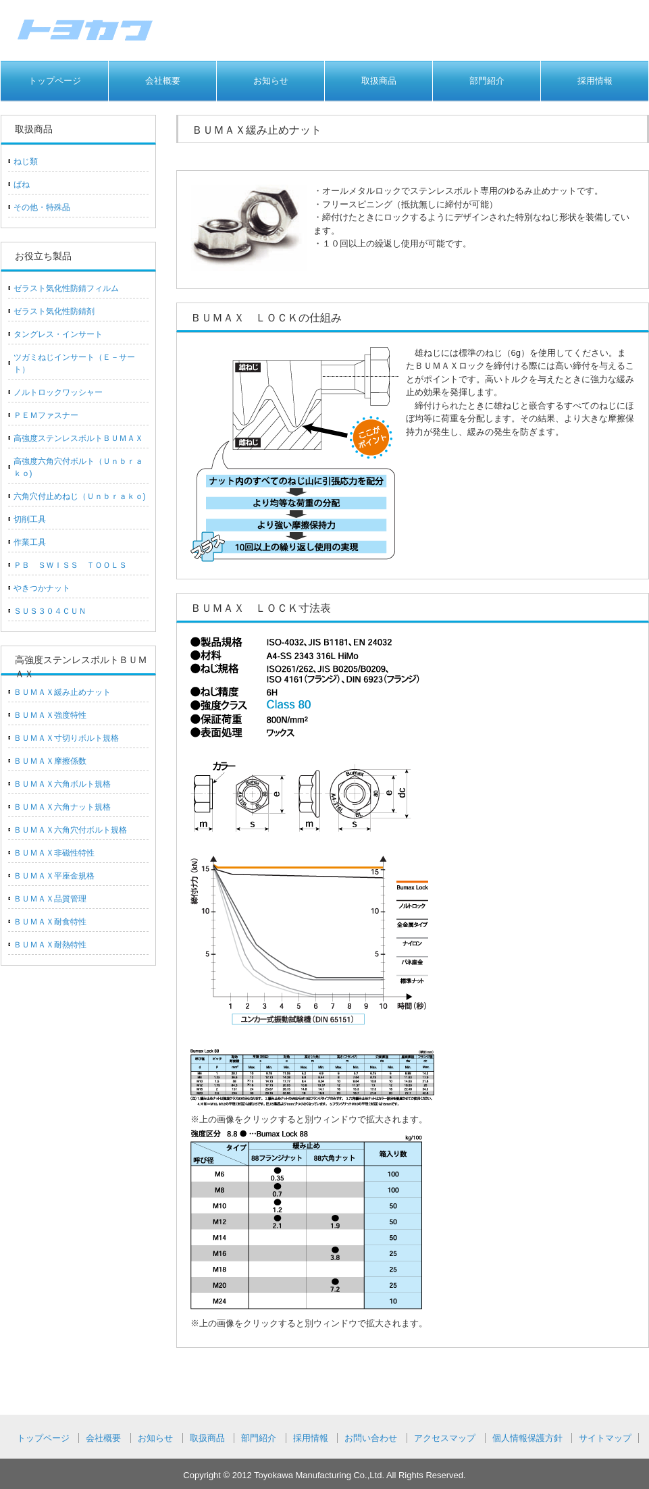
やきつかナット (42, 588)
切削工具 (30, 519)
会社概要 (162, 81)
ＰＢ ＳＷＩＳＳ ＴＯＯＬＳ (70, 565)
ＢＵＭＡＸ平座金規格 (54, 876)
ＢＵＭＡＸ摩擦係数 (50, 761)
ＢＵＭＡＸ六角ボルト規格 (62, 784)
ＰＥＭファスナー (46, 415)
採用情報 (595, 81)
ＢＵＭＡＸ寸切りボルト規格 (66, 738)
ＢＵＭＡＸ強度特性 (50, 715)
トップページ (54, 81)
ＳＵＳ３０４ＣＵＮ (50, 611)
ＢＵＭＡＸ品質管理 (50, 899)
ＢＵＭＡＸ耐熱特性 (50, 944)
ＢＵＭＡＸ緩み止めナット (62, 692)
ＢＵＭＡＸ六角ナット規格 (62, 807)
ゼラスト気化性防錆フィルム (66, 288)
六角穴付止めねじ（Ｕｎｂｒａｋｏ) (80, 496)
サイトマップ (605, 1438)
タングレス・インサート (58, 334)
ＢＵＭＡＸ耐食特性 (50, 921)
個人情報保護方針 (527, 1438)
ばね (22, 184)
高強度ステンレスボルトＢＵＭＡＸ (78, 438)
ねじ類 (26, 161)
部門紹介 (486, 81)
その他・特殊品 (42, 207)
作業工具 (30, 542)
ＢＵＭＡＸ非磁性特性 (54, 853)
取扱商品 (378, 81)
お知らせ (270, 81)
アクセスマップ (444, 1438)
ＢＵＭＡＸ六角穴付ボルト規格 (70, 830)
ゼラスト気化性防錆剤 (54, 311)
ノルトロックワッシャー (58, 392)
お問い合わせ (370, 1438)
